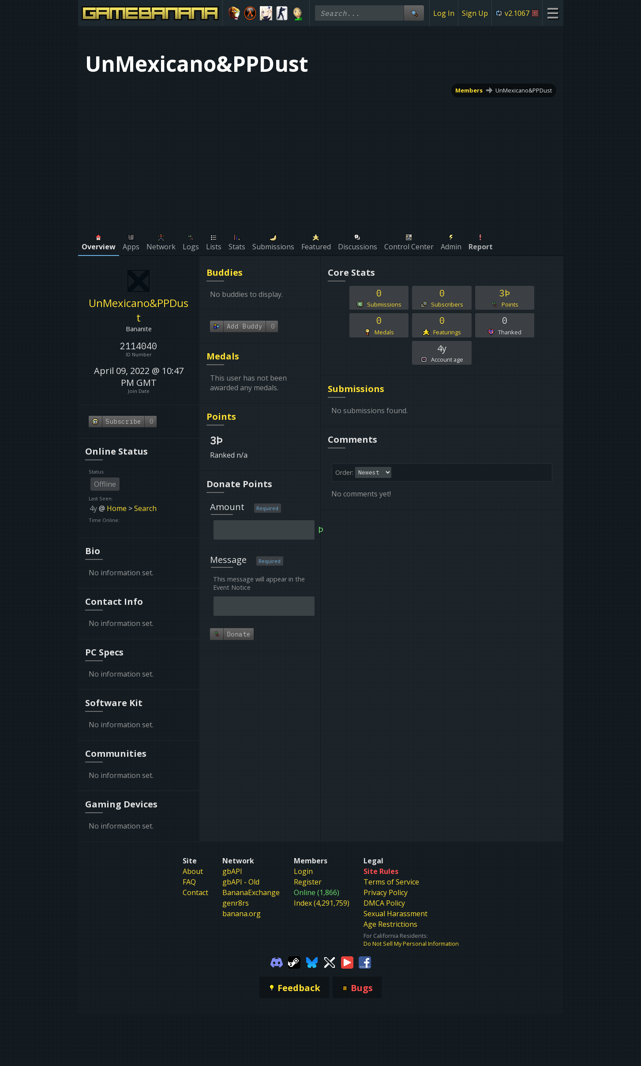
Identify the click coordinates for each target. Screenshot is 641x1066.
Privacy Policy (386, 892)
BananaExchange (251, 892)
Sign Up (475, 13)
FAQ (189, 882)
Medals (222, 356)
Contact (195, 892)
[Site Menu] (552, 13)
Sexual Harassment (395, 913)
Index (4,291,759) (321, 903)
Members (469, 90)
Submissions (356, 389)
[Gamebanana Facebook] (365, 961)
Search (145, 508)
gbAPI (232, 871)
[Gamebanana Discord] (277, 961)
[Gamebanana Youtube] (347, 961)
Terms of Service (391, 882)
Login (303, 871)
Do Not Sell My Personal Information (411, 944)
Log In (443, 13)
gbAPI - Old (240, 882)
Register (308, 882)
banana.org (241, 913)
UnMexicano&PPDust (523, 90)
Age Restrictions (390, 924)
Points (221, 416)
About (193, 871)
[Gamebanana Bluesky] (312, 961)
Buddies (224, 272)
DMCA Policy (384, 903)
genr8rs (235, 903)
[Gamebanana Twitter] (329, 961)
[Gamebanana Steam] (294, 961)
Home (117, 508)
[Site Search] (414, 13)
